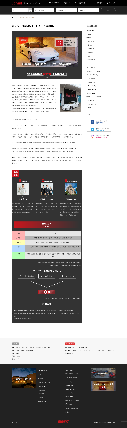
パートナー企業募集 (96, 3)
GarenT (102, 422)
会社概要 (88, 107)
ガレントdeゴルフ (91, 67)
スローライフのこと (85, 350)
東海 (13, 350)
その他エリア (15, 359)
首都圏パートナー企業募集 (93, 97)
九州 (13, 353)
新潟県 (18, 356)
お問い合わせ (111, 3)
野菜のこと (111, 350)
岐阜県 (22, 350)
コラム (89, 34)
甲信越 (13, 356)
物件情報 (67, 3)
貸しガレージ (91, 45)
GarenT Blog (83, 347)
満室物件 (90, 52)
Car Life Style (91, 78)
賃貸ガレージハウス (93, 41)
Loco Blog (67, 350)
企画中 (89, 56)
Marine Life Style (92, 86)
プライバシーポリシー (94, 104)
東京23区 (18, 347)
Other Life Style (92, 89)
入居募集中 (91, 48)
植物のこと (75, 350)
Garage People (90, 93)
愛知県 (17, 350)
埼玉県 (38, 347)
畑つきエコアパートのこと (99, 350)
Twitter (12, 422)
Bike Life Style (91, 82)
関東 (13, 347)
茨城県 (48, 347)
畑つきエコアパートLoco (93, 71)
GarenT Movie (69, 353)
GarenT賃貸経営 (80, 3)
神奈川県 (32, 347)
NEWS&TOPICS (54, 3)
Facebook (14, 422)
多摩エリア (25, 347)
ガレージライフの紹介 (92, 75)
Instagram (16, 422)
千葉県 (43, 347)
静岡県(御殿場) (30, 350)
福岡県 (17, 353)
